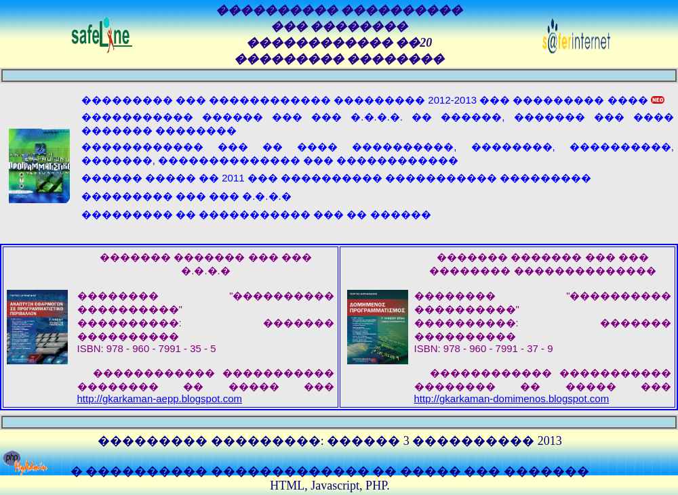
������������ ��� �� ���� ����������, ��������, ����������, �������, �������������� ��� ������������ (377, 153)
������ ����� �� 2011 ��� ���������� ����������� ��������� (336, 178)
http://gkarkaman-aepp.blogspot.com (159, 398)
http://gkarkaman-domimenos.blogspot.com (512, 398)
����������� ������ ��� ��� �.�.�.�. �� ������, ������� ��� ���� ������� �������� (377, 123)
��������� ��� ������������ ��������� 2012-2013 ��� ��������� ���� (372, 100)
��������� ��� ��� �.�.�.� (186, 196)
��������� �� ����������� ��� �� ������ (256, 214)
